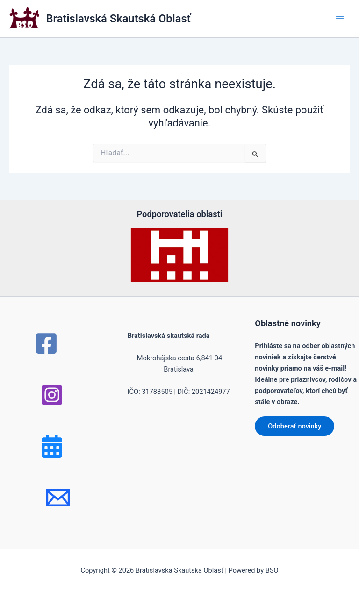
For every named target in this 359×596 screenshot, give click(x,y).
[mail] (58, 497)
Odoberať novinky (294, 426)
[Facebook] (46, 343)
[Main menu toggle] (340, 18)
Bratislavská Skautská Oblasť (118, 18)
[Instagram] (52, 395)
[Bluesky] (52, 446)
